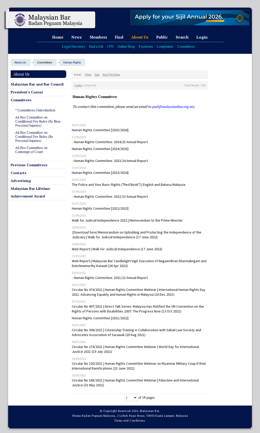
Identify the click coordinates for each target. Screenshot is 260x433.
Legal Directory (73, 46)
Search (182, 37)
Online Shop (126, 46)
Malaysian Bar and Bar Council (37, 84)
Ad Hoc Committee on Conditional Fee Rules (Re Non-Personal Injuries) (38, 121)
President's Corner (27, 92)
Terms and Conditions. (130, 420)
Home (57, 37)
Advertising (21, 180)
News (76, 37)
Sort (97, 74)
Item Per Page (111, 74)
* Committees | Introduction (35, 110)
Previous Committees (29, 164)
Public (162, 37)
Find (119, 37)
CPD (110, 46)
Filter (88, 74)
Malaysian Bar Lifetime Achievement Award (30, 192)
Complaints (165, 46)
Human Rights (72, 62)
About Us (139, 37)
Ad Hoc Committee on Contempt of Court (31, 149)
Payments (146, 46)
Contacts (18, 172)
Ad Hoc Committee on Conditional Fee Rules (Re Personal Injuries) (34, 136)
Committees (186, 46)
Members (98, 37)
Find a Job (96, 46)
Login (202, 37)
